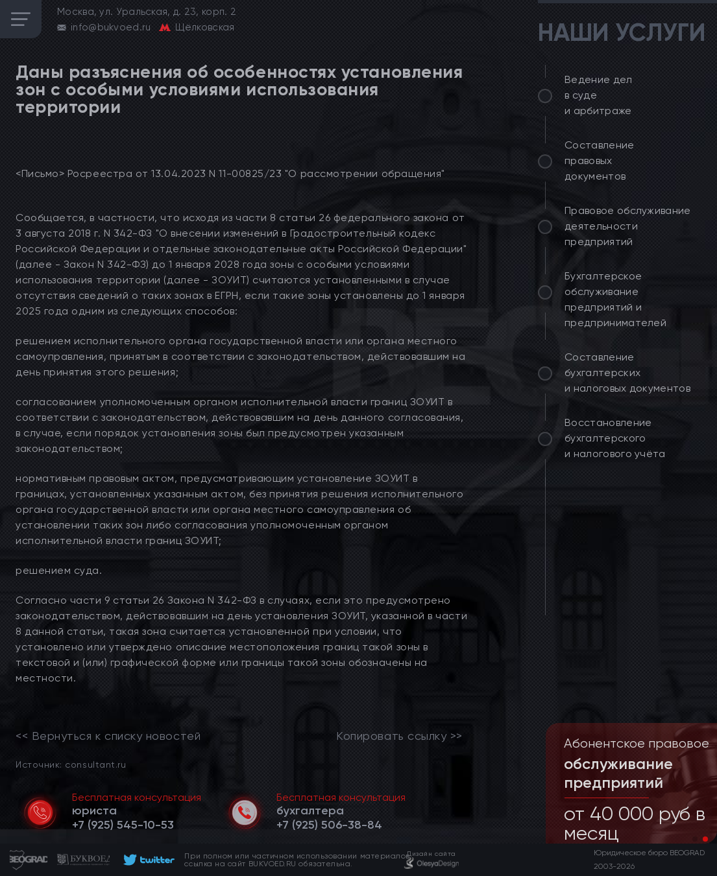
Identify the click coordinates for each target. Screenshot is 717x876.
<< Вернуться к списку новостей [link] (108, 736)
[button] (695, 839)
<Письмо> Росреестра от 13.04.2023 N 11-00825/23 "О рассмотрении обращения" (230, 173)
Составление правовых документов (600, 160)
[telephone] (123, 825)
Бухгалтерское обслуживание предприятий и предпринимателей (615, 299)
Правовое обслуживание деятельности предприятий (628, 226)
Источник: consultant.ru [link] (71, 764)
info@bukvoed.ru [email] (111, 27)
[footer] (147, 860)
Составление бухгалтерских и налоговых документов (627, 372)
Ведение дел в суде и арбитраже (599, 95)
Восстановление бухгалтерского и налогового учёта (615, 438)
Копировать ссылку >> (399, 736)
